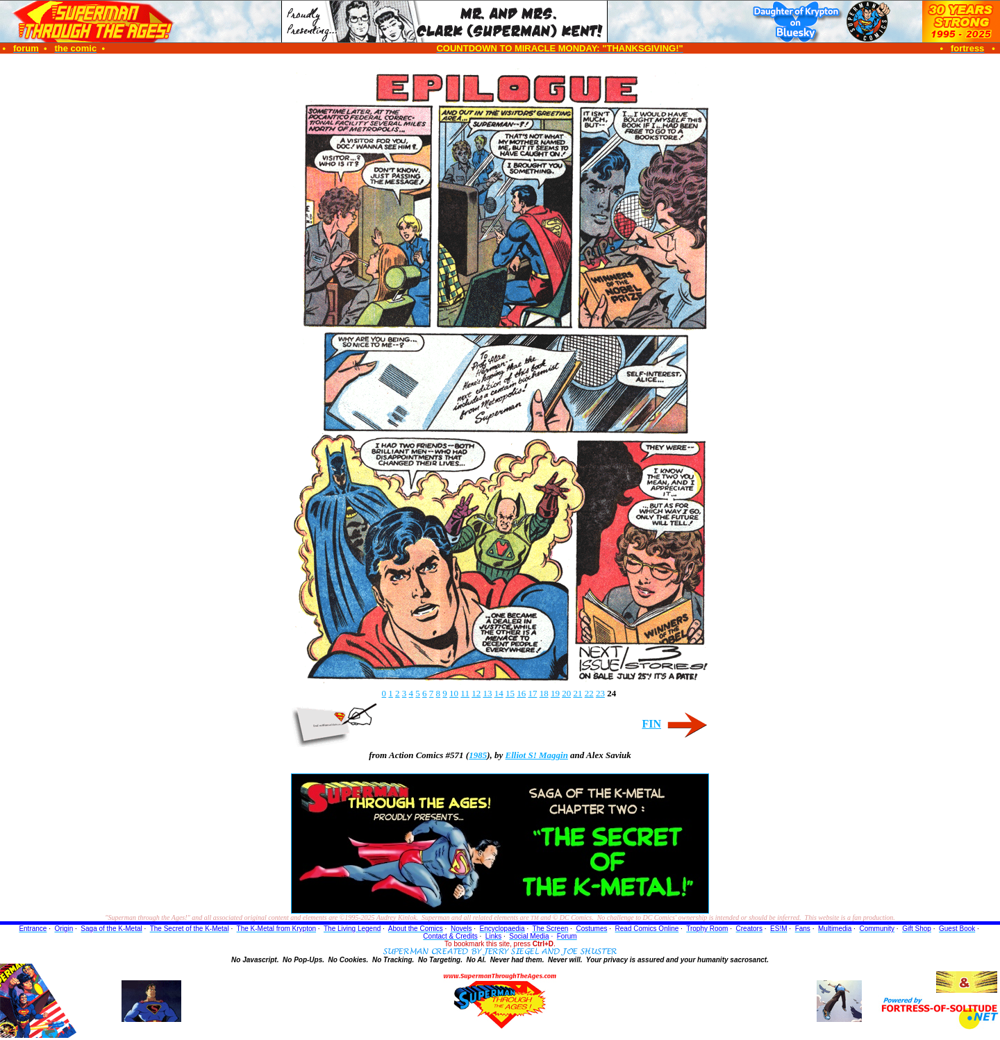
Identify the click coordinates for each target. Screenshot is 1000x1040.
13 (487, 693)
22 (589, 693)
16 (521, 693)
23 (600, 693)
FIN (651, 724)
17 (532, 693)
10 (453, 693)
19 (555, 693)
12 (476, 693)
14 (498, 693)
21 (577, 693)
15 (510, 693)
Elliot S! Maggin (537, 755)
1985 (478, 755)
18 (544, 693)
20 (566, 693)
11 (464, 693)
